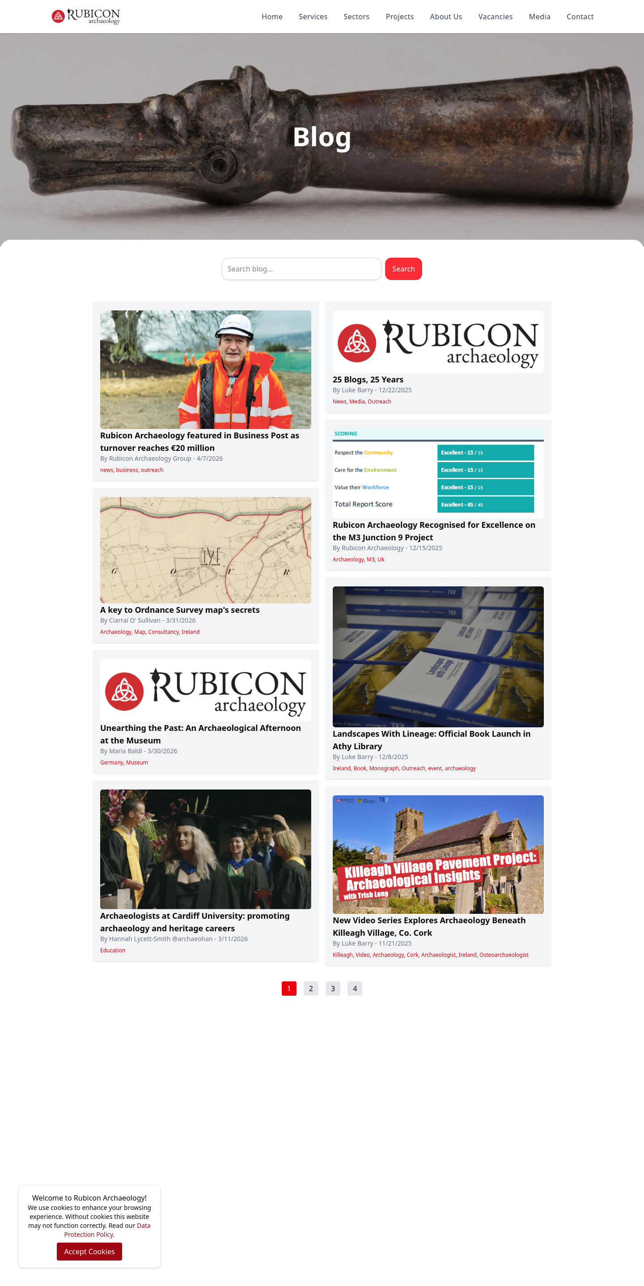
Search (403, 269)
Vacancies (496, 16)
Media (540, 16)
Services (313, 16)
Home (272, 16)
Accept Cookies (89, 1251)
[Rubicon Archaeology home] (86, 16)
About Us (446, 16)
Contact (580, 16)
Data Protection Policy (107, 1230)
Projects (400, 16)
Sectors (357, 16)
